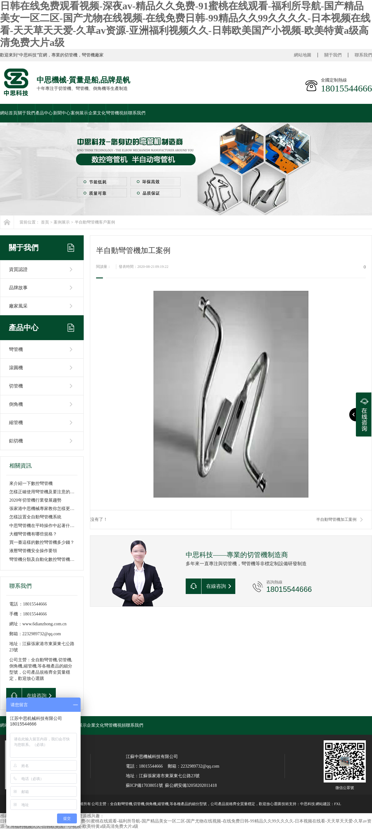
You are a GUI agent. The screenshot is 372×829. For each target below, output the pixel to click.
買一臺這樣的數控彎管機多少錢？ (41, 542)
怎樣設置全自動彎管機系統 (35, 517)
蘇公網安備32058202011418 (191, 785)
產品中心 (44, 113)
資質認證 (18, 269)
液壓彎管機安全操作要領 (33, 550)
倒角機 (16, 404)
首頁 (45, 222)
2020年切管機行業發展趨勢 (35, 500)
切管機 (16, 385)
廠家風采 (18, 306)
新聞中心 (61, 113)
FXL (337, 804)
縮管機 (16, 422)
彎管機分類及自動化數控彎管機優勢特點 (48, 559)
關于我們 (333, 55)
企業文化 (97, 113)
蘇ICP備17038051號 (144, 785)
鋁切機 (16, 440)
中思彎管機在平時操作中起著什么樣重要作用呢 (54, 525)
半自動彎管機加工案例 (336, 519)
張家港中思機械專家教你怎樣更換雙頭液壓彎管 (54, 508)
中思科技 (307, 804)
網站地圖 (302, 55)
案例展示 (79, 113)
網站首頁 (8, 113)
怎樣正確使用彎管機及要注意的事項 (44, 492)
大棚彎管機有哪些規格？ (33, 534)
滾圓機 (16, 367)
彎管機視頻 (117, 113)
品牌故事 (18, 287)
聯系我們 (363, 55)
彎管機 (16, 349)
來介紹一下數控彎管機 (31, 483)
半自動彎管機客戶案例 (95, 222)
